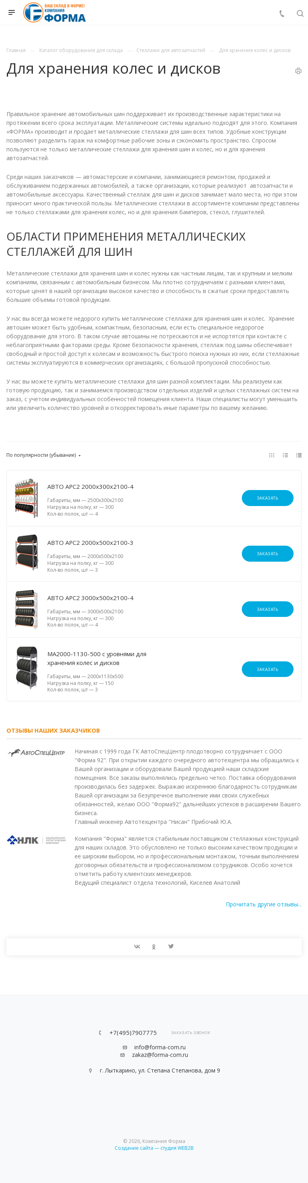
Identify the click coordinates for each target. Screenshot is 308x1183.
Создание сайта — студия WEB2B (154, 1148)
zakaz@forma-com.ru (160, 1054)
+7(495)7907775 (133, 1033)
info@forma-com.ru (160, 1047)
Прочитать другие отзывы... (264, 904)
